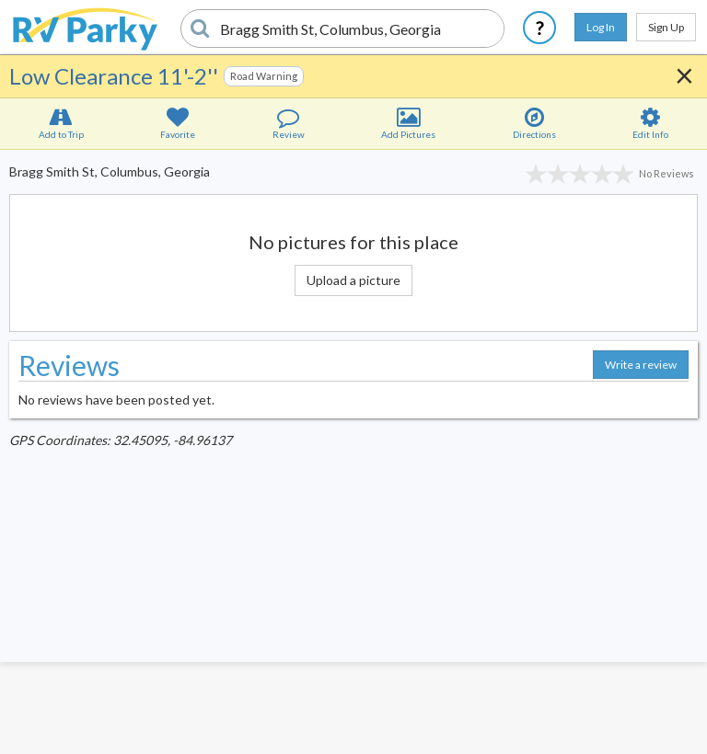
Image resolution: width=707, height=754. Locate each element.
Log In (600, 27)
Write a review (641, 364)
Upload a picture (353, 280)
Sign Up (666, 27)
